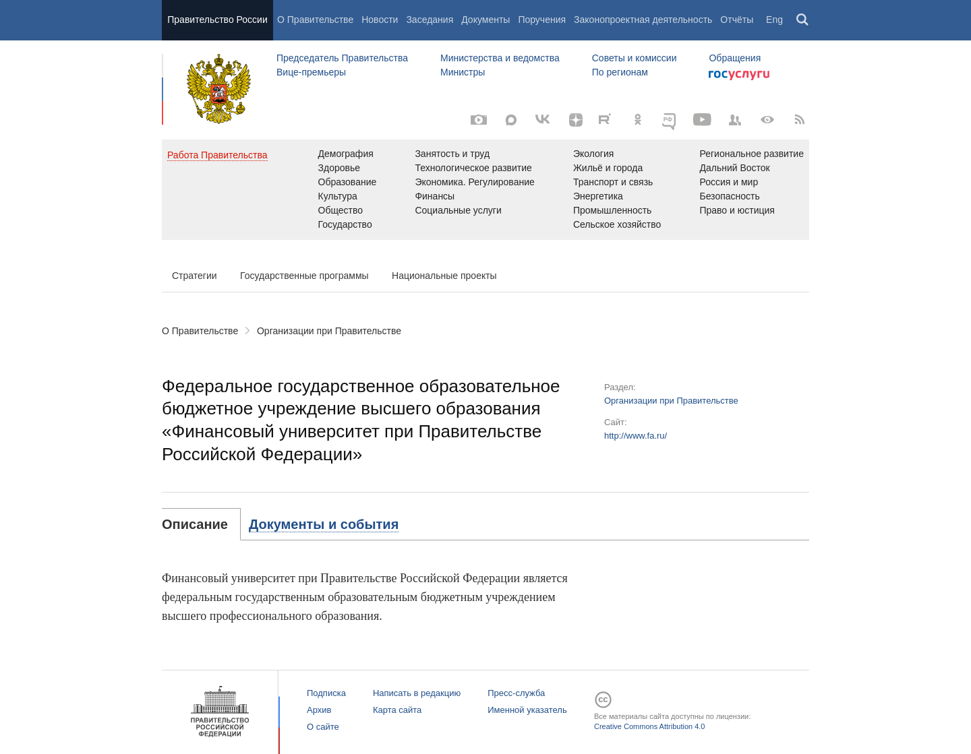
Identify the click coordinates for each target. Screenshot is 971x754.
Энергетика (598, 196)
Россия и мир (728, 182)
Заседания (429, 19)
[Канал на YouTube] (702, 120)
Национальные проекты (444, 275)
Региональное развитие (751, 153)
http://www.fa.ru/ (635, 436)
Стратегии (194, 275)
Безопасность (729, 196)
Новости (379, 19)
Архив (319, 710)
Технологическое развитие (473, 167)
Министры (462, 72)
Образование (347, 182)
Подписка (326, 693)
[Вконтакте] (543, 120)
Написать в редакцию (417, 693)
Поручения (542, 19)
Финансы (434, 196)
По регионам (620, 72)
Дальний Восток (734, 167)
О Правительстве (315, 19)
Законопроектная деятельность (643, 19)
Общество (340, 210)
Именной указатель (527, 710)
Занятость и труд (452, 153)
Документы (485, 19)
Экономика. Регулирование (474, 182)
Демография (346, 153)
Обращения (735, 58)
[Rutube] (607, 119)
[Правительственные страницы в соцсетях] (735, 120)
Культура (337, 196)
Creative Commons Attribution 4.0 (649, 726)
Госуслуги (739, 75)
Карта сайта (397, 710)
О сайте (323, 727)
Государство (345, 224)
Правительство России (217, 19)
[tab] (201, 524)
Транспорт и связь (613, 182)
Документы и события (324, 524)
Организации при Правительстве (329, 330)
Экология (593, 153)
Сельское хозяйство (617, 224)
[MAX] (511, 120)
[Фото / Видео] (479, 120)
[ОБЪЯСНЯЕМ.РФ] (670, 120)
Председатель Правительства (342, 58)
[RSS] (800, 120)
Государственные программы (304, 275)
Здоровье (339, 167)
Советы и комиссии (634, 58)
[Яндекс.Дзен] (576, 120)
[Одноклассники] (638, 120)
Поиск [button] (803, 20)
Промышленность (612, 210)
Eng (774, 19)
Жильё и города (608, 167)
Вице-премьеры (311, 72)
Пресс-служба (516, 693)
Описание (195, 524)
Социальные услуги (458, 210)
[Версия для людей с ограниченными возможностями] (767, 120)
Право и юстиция (736, 210)
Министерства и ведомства (500, 58)
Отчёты (736, 19)
